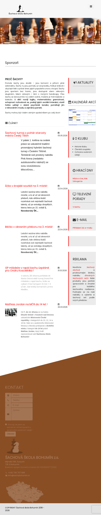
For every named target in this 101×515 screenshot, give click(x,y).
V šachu (76, 207)
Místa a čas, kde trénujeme (80, 180)
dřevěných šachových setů (84, 277)
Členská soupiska (82, 149)
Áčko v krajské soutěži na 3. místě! (26, 186)
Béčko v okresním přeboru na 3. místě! (29, 227)
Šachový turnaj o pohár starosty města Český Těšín (25, 134)
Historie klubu (81, 146)
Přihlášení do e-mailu (82, 228)
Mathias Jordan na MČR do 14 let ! (26, 304)
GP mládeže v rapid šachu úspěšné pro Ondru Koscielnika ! (27, 269)
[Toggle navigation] (91, 6)
